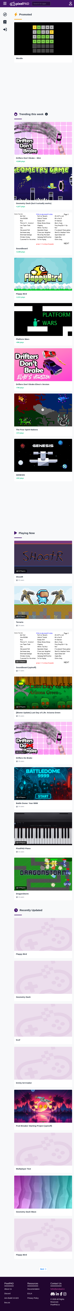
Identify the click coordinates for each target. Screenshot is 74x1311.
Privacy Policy (33, 1298)
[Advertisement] (43, 89)
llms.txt (7, 1303)
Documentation (33, 1289)
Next (43, 1269)
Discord (7, 1293)
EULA (29, 1293)
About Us (8, 1289)
